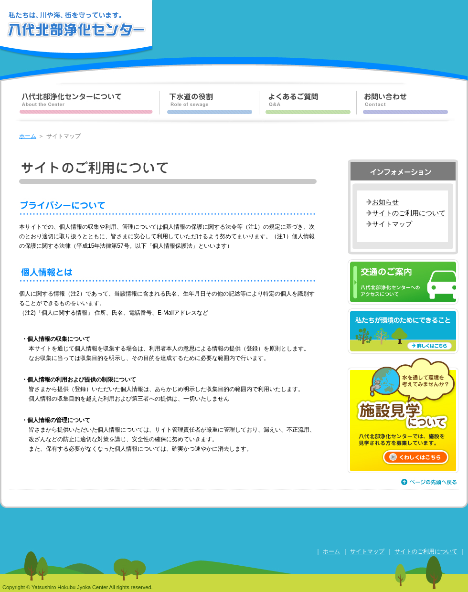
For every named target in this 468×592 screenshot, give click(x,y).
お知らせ (385, 202)
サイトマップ (392, 224)
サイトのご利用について (409, 213)
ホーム (27, 136)
